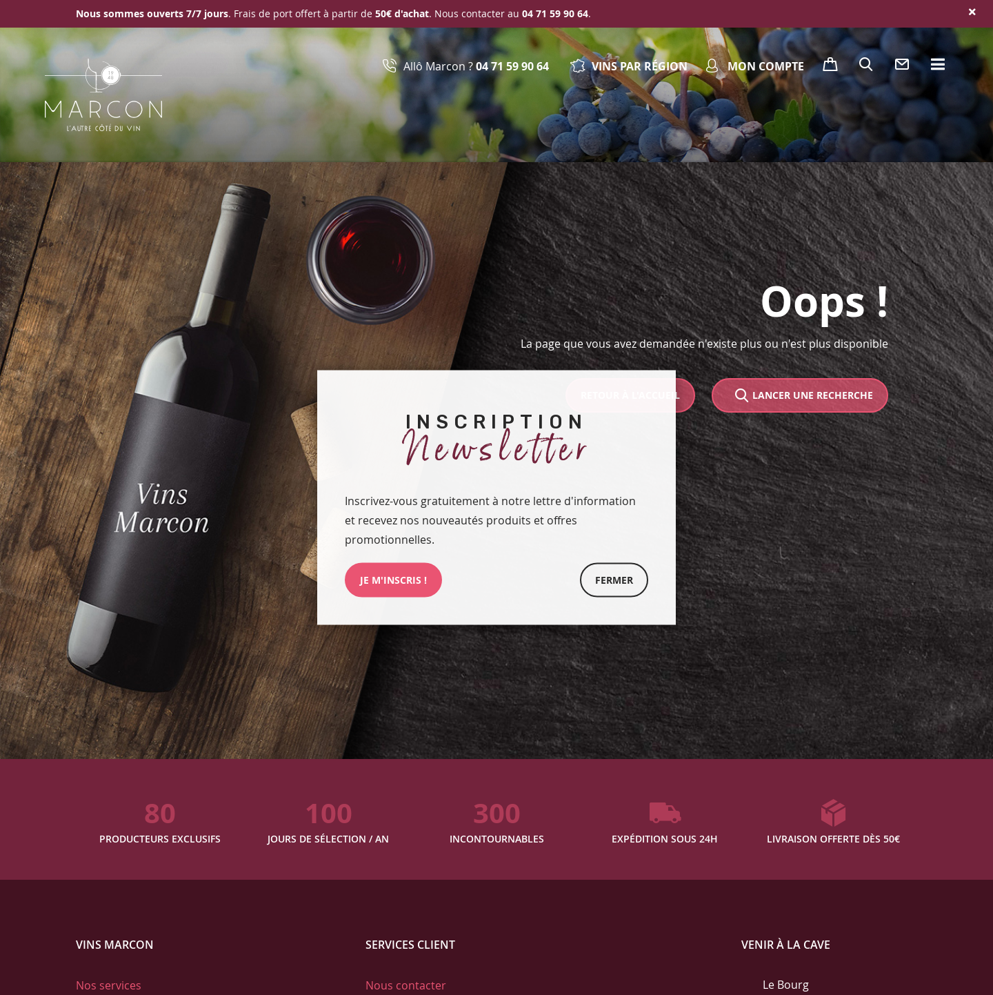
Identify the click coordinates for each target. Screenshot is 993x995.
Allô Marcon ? (476, 66)
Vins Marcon (115, 944)
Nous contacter (405, 985)
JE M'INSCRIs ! (393, 580)
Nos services (108, 985)
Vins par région (640, 66)
